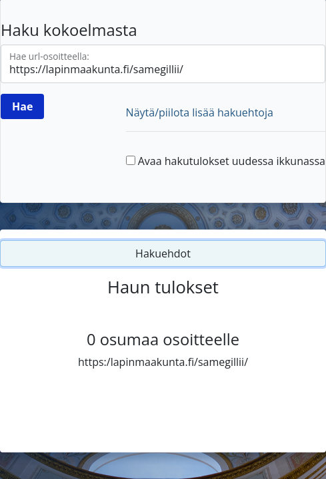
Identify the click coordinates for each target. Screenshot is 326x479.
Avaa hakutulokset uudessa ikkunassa (231, 161)
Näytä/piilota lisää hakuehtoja (199, 112)
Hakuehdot (163, 253)
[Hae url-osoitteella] (163, 64)
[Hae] (22, 106)
